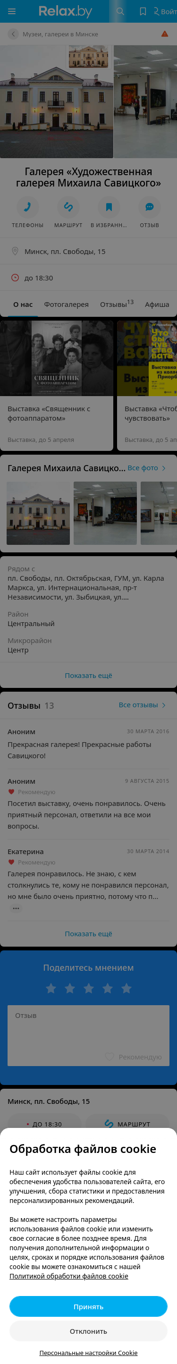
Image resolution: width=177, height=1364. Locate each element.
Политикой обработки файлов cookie (68, 1275)
